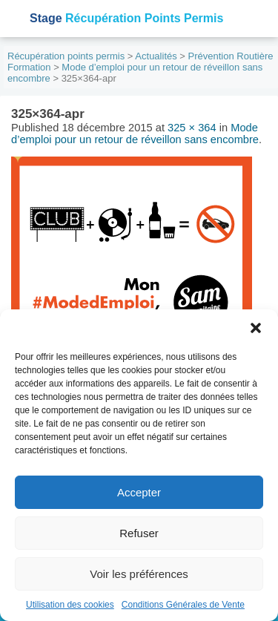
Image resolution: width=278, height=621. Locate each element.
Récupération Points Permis (126, 18)
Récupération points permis (66, 56)
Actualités (155, 56)
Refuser (139, 533)
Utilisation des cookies (70, 604)
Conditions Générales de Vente (183, 604)
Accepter (139, 492)
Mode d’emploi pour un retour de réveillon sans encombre (135, 133)
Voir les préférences (139, 574)
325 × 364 (192, 128)
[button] (255, 328)
